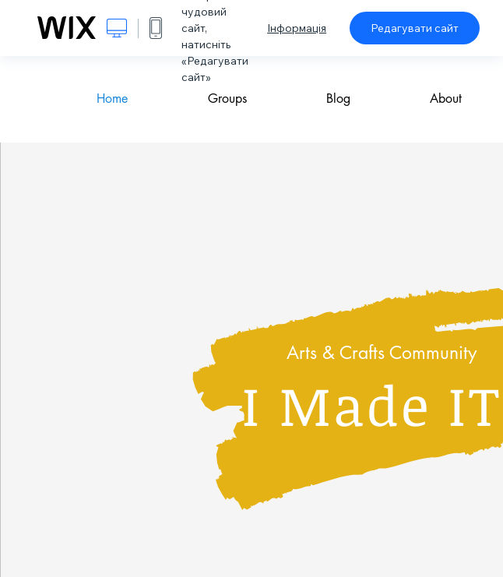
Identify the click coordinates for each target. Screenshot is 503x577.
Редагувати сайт (415, 28)
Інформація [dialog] (296, 28)
